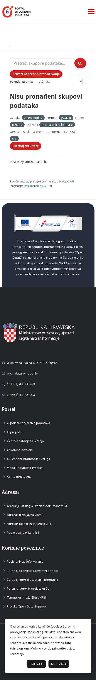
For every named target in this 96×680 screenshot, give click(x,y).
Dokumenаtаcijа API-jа (37, 185)
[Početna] (5, 45)
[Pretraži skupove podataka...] (42, 63)
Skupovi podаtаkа (30, 45)
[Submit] (80, 63)
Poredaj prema (21, 81)
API (72, 181)
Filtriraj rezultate (26, 146)
